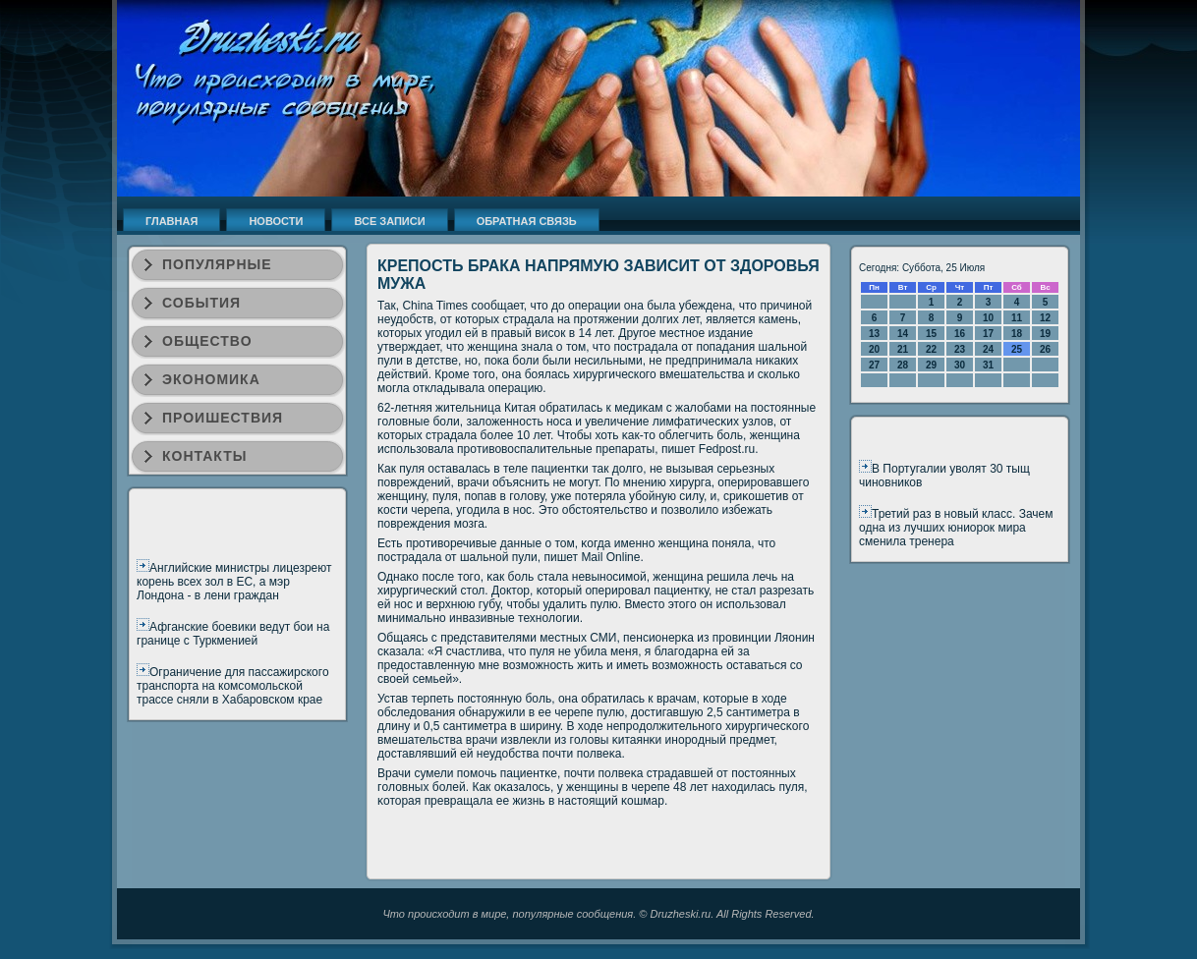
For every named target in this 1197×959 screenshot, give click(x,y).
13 (874, 333)
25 (1016, 349)
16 (959, 333)
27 (874, 365)
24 (988, 349)
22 (931, 349)
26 (1045, 349)
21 (902, 349)
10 (988, 317)
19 (1045, 333)
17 (988, 333)
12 (1045, 317)
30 (959, 365)
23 (959, 349)
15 (931, 333)
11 (1016, 317)
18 (1016, 333)
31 (988, 365)
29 (931, 365)
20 (874, 349)
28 (902, 365)
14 (902, 333)
